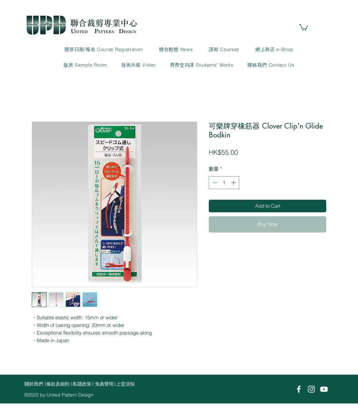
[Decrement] (214, 183)
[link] (303, 27)
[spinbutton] (224, 183)
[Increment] (234, 183)
